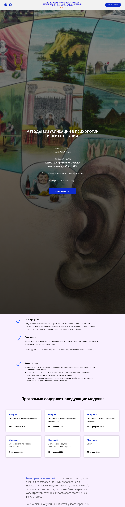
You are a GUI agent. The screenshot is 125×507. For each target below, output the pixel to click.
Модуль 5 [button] (53, 440)
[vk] (5, 4)
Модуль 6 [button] (92, 440)
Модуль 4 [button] (14, 440)
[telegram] (10, 4)
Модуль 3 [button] (92, 414)
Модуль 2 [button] (53, 414)
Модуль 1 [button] (14, 414)
